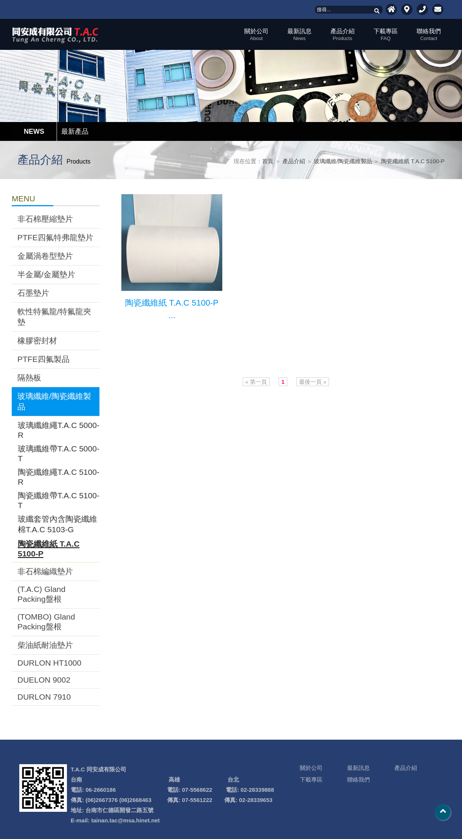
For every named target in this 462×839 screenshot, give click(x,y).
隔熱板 (29, 377)
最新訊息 (299, 34)
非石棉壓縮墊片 (45, 219)
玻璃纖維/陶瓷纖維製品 (343, 161)
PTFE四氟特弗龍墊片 (55, 237)
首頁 (267, 161)
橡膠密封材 (37, 340)
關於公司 (256, 34)
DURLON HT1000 (49, 662)
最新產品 (74, 131)
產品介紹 (342, 34)
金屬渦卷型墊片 (45, 256)
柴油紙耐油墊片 (45, 645)
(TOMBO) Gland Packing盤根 (46, 621)
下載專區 (386, 34)
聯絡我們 (429, 34)
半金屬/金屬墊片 (46, 274)
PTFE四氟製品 (43, 359)
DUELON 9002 (43, 679)
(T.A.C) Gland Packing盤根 (41, 594)
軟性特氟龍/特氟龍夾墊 (54, 316)
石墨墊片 (33, 293)
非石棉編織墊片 (45, 571)
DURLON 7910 (44, 696)
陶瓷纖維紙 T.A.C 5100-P (413, 161)
